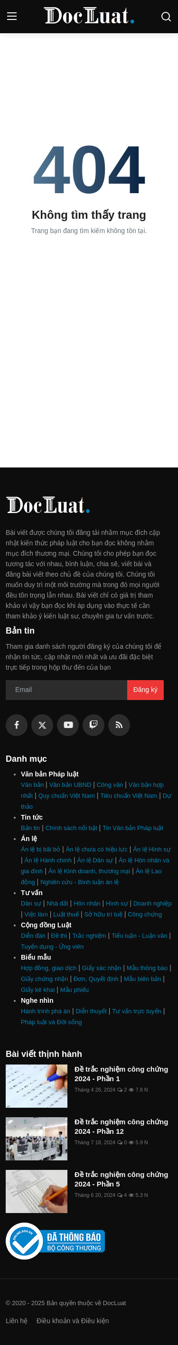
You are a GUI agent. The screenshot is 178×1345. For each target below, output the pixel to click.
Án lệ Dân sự (95, 860)
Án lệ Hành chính (48, 860)
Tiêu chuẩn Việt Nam (128, 795)
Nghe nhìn (37, 1000)
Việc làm (36, 914)
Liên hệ (17, 1321)
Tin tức (32, 817)
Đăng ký (145, 689)
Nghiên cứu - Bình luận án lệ (79, 882)
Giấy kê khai (38, 989)
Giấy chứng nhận (44, 978)
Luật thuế (66, 914)
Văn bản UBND (70, 784)
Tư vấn (32, 893)
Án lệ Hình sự (152, 849)
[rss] (119, 725)
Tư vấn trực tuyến (136, 1011)
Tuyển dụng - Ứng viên (52, 946)
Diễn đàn (33, 935)
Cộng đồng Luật (46, 925)
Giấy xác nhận (102, 967)
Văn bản (32, 784)
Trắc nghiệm (89, 935)
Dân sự (31, 903)
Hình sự (117, 903)
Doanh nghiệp (152, 903)
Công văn (110, 784)
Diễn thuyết (91, 1011)
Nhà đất (57, 903)
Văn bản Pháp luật (50, 774)
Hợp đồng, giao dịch (48, 967)
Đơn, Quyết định (96, 978)
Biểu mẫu (36, 957)
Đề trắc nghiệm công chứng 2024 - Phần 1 (121, 1074)
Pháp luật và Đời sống (51, 1022)
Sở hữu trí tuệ (103, 914)
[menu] (12, 16)
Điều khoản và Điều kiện (73, 1321)
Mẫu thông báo (147, 967)
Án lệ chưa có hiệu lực (96, 849)
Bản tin (30, 827)
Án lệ (29, 838)
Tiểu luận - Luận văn (139, 935)
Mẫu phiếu (74, 989)
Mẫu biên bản (142, 978)
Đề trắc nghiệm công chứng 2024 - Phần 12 (121, 1126)
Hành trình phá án (45, 1011)
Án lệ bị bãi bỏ (40, 849)
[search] (166, 16)
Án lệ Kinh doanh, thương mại (89, 871)
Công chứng (145, 914)
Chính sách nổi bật (71, 827)
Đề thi (59, 935)
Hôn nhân (87, 903)
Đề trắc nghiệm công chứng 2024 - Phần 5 (121, 1179)
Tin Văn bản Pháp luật (133, 827)
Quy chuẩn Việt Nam (66, 795)
